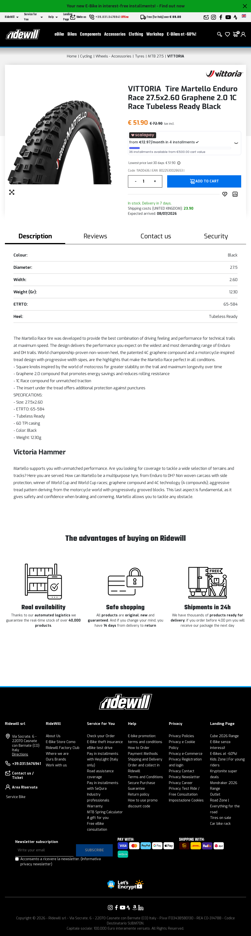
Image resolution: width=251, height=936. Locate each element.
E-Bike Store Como (60, 742)
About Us (53, 736)
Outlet (215, 794)
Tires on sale (220, 817)
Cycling (86, 56)
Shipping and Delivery (145, 759)
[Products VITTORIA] (225, 73)
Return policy (138, 794)
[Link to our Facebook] (116, 907)
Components (90, 34)
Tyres (139, 56)
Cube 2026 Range (224, 736)
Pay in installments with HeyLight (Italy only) (102, 759)
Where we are (57, 753)
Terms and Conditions (145, 777)
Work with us (56, 765)
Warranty (95, 806)
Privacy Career (181, 783)
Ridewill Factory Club (62, 748)
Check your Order (101, 736)
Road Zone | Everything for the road (225, 806)
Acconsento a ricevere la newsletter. (60, 862)
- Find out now (171, 6)
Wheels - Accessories (113, 56)
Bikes (72, 34)
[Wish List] (227, 34)
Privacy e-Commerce (185, 753)
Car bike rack (220, 823)
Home (72, 56)
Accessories (115, 34)
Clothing (136, 34)
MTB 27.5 (156, 56)
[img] (178, 163)
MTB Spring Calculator (105, 812)
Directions (20, 754)
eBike (59, 34)
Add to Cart (207, 181)
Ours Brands (56, 759)
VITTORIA (175, 56)
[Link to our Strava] (128, 907)
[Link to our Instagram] (110, 907)
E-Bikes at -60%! (181, 34)
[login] (243, 34)
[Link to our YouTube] (123, 907)
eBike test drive (100, 748)
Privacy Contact (181, 771)
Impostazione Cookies (186, 800)
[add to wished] (226, 194)
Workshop (154, 34)
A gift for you (98, 817)
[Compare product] (236, 194)
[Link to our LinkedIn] (141, 907)
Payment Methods (143, 753)
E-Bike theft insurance (105, 742)
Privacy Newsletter (184, 777)
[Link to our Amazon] (135, 907)
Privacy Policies (181, 736)
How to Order (139, 748)
